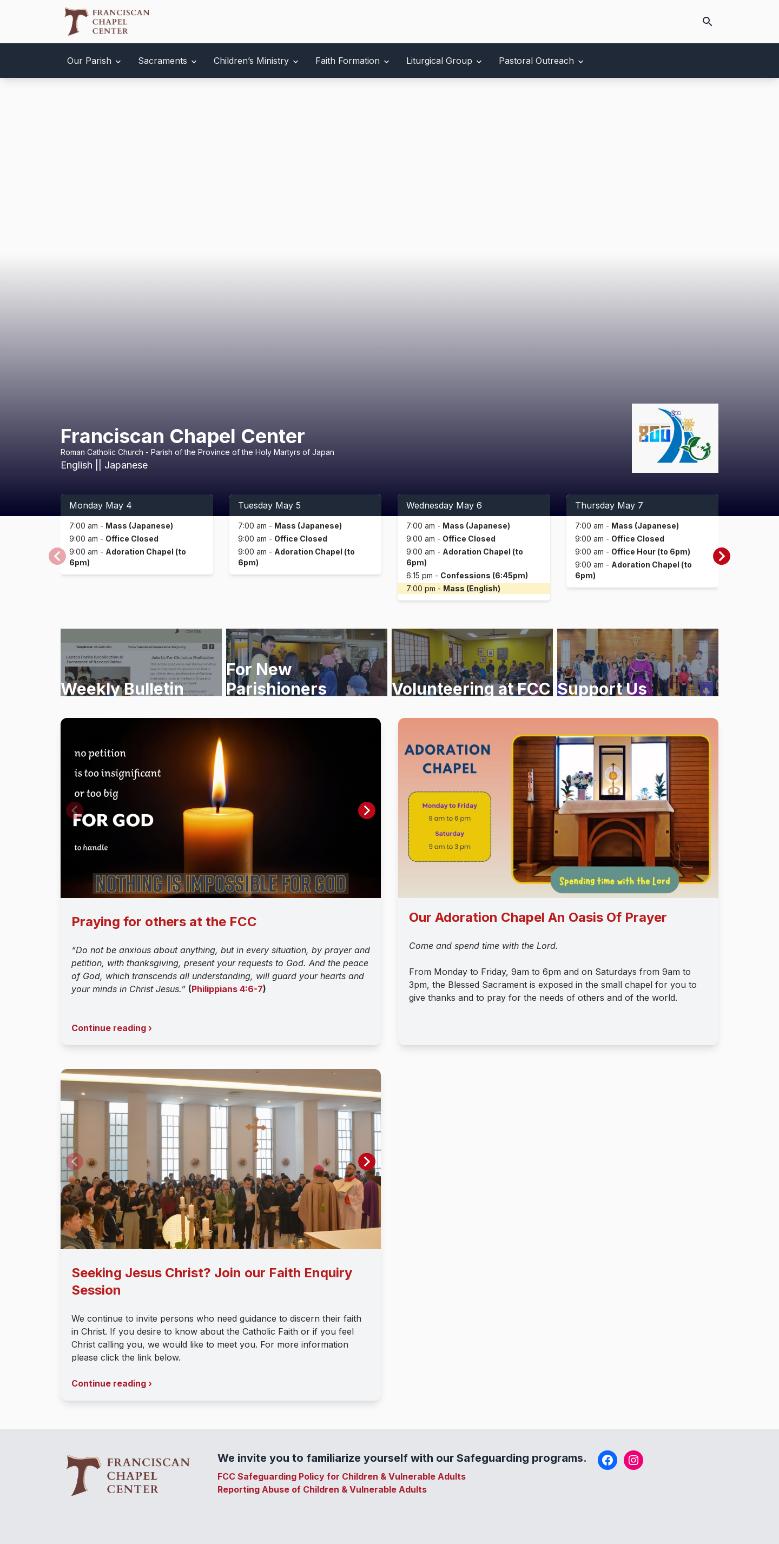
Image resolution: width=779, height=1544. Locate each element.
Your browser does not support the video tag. (389, 297)
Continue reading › (111, 1027)
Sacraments (162, 60)
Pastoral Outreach (536, 60)
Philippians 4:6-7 (227, 989)
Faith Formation (347, 60)
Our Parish (89, 60)
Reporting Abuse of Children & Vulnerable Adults (322, 1489)
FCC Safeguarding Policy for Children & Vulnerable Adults (341, 1476)
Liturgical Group (439, 60)
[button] (721, 556)
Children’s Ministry (251, 60)
